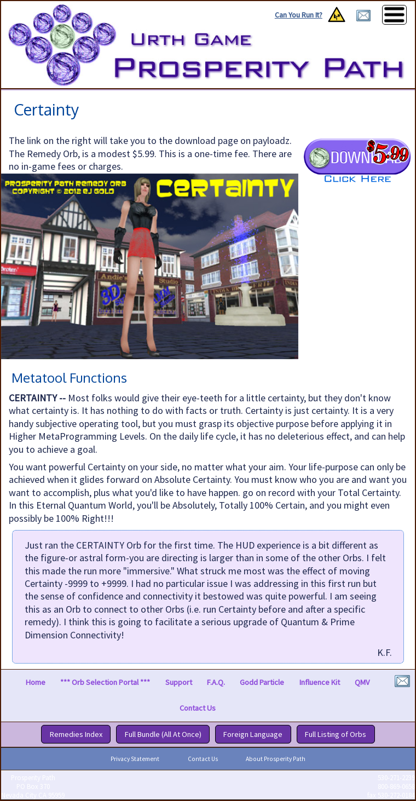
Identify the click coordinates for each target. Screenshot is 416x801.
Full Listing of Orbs (335, 734)
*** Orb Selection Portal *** (105, 682)
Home (35, 682)
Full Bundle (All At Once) (163, 734)
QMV (362, 682)
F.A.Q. (216, 682)
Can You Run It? (298, 15)
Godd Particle (262, 682)
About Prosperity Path (275, 759)
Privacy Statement (135, 759)
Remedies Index (76, 734)
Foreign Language (252, 734)
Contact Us (198, 708)
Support (178, 682)
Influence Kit (319, 682)
